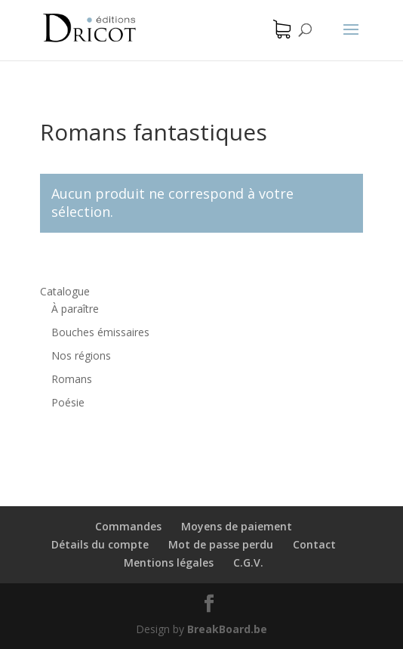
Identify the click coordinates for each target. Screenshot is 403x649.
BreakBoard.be (227, 629)
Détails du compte (100, 544)
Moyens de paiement (236, 526)
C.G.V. (248, 562)
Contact (314, 544)
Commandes (128, 526)
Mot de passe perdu (220, 544)
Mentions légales (169, 562)
